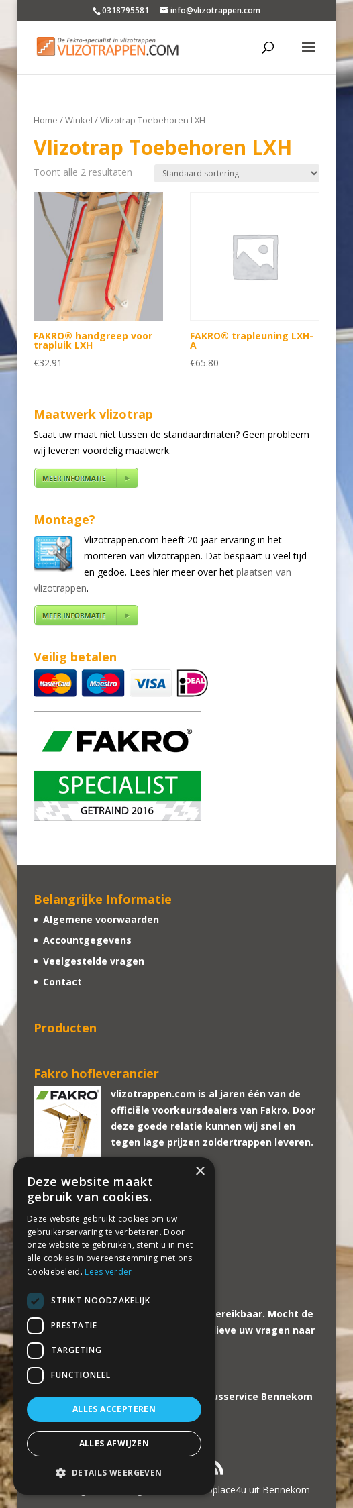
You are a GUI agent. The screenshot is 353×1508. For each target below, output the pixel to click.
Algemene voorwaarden (101, 919)
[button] (114, 1473)
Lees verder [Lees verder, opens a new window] (108, 1271)
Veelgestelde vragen (93, 961)
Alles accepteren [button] (114, 1409)
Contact (62, 981)
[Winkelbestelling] (236, 173)
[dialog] (114, 1326)
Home (46, 120)
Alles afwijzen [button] (114, 1443)
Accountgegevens (87, 940)
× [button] (200, 1172)
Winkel (79, 120)
